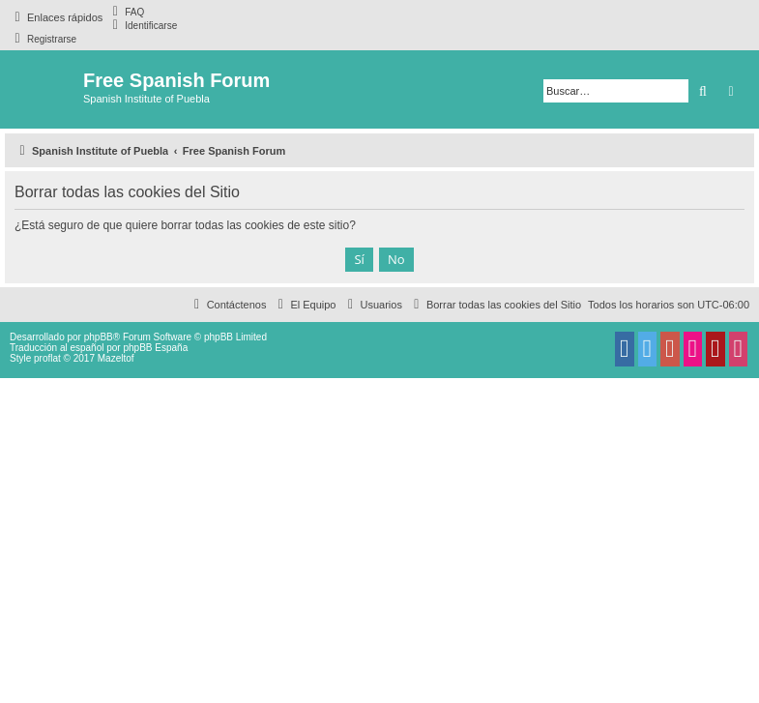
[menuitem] (125, 11)
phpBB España (155, 347)
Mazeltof (116, 358)
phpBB (98, 337)
